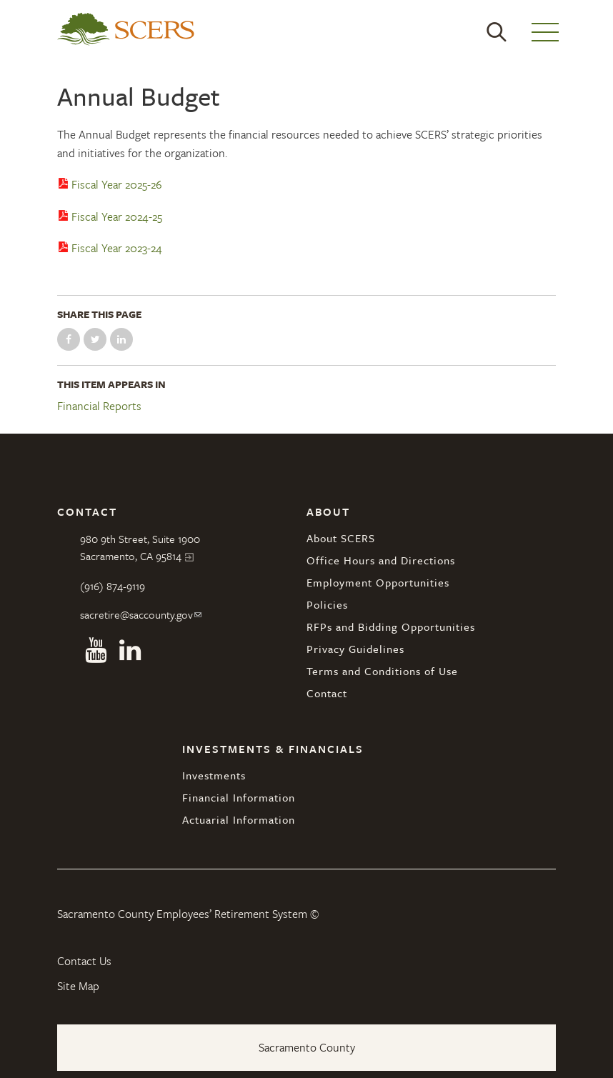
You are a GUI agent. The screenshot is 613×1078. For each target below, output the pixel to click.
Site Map (78, 985)
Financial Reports (99, 406)
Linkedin (130, 650)
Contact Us (84, 960)
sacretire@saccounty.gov (136, 614)
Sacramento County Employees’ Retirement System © (188, 913)
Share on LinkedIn (121, 339)
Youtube (95, 650)
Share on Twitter (95, 339)
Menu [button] (545, 32)
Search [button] (496, 32)
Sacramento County (307, 1047)
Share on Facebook (68, 339)
